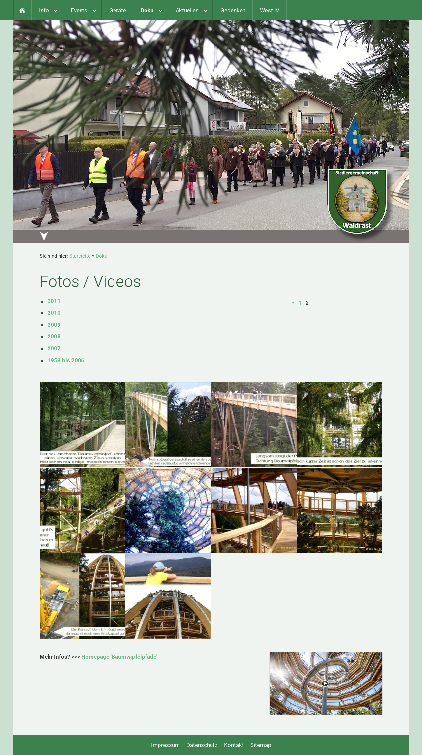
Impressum (165, 745)
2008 (54, 336)
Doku (101, 256)
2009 (54, 324)
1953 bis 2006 (66, 360)
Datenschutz (201, 745)
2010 (54, 312)
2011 (54, 301)
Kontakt (234, 745)
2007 (54, 348)
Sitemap (260, 745)
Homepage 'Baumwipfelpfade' (119, 656)
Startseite (80, 256)
